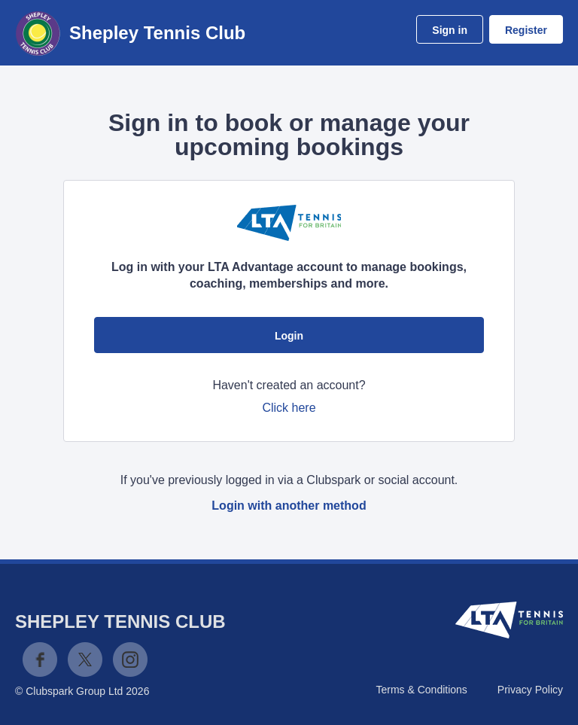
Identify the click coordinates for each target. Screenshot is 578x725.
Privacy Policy (530, 690)
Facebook (40, 659)
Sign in (449, 30)
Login (289, 336)
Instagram (130, 659)
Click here (288, 407)
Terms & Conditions (421, 690)
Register (526, 30)
